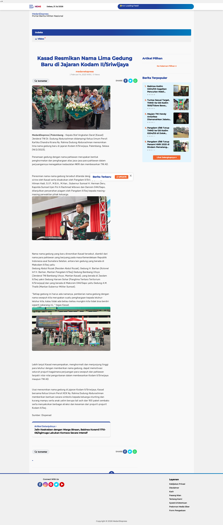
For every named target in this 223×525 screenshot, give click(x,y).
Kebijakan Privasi (177, 484)
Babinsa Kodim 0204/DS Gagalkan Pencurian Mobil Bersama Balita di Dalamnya (157, 89)
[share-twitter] (130, 81)
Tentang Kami (175, 499)
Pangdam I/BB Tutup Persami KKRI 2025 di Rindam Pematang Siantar (158, 144)
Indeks (39, 32)
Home (38, 6)
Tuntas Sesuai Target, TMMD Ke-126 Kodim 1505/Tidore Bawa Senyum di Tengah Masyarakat (158, 103)
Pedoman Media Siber (179, 507)
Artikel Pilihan (152, 58)
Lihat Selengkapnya (167, 157)
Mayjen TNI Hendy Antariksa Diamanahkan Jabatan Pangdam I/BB (159, 117)
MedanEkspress (40, 13)
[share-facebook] (125, 81)
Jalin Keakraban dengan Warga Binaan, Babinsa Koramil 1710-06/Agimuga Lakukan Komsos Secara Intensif (70, 431)
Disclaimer (174, 488)
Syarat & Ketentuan (178, 503)
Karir (171, 491)
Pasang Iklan (175, 495)
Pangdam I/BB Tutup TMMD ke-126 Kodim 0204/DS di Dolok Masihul (158, 131)
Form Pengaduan (177, 510)
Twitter (58, 486)
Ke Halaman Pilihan (167, 66)
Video (41, 38)
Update (122, 177)
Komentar (40, 81)
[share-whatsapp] (135, 81)
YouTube (64, 486)
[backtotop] (111, 474)
